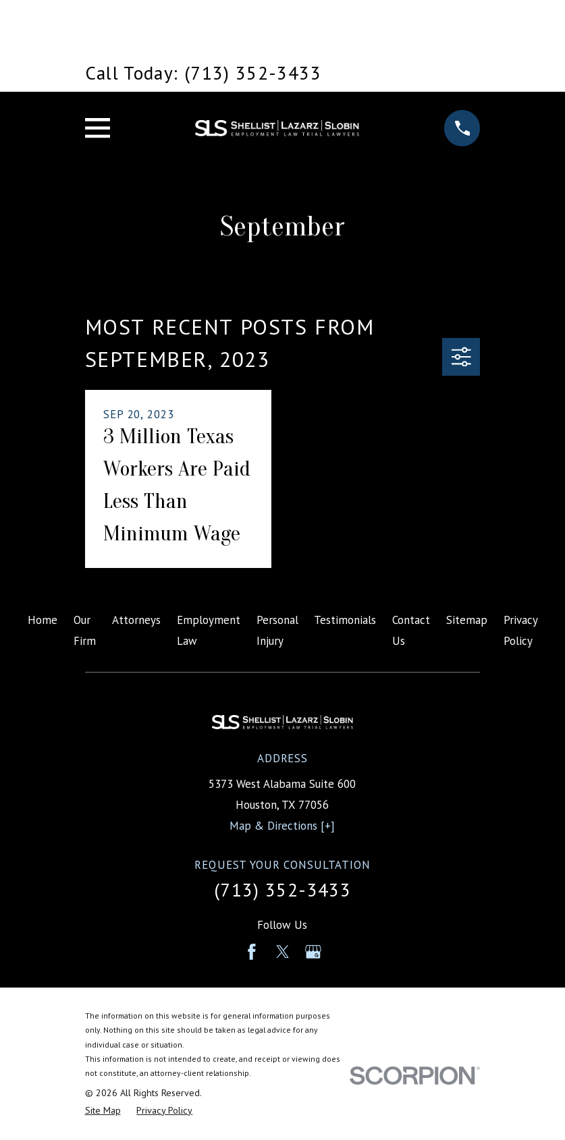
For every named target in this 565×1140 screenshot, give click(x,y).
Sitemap (466, 619)
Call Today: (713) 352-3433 (203, 73)
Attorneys (136, 619)
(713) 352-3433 (282, 890)
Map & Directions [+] (282, 825)
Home (42, 619)
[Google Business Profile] (313, 952)
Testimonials (345, 619)
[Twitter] (283, 952)
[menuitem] (103, 1111)
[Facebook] (252, 952)
